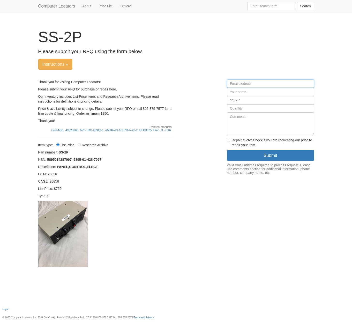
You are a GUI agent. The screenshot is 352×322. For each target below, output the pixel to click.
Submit (270, 155)
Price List (105, 6)
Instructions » (55, 64)
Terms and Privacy (144, 317)
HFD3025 (145, 130)
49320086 (71, 130)
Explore (125, 6)
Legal (5, 309)
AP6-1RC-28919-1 (92, 130)
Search (305, 6)
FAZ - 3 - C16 (162, 130)
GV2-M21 (57, 130)
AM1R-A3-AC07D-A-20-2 (121, 130)
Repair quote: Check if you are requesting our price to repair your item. (269, 142)
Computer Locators (56, 6)
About (86, 6)
